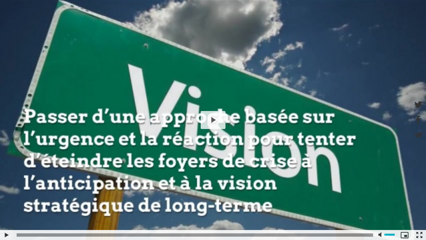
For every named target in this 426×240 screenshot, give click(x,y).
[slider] (195, 235)
